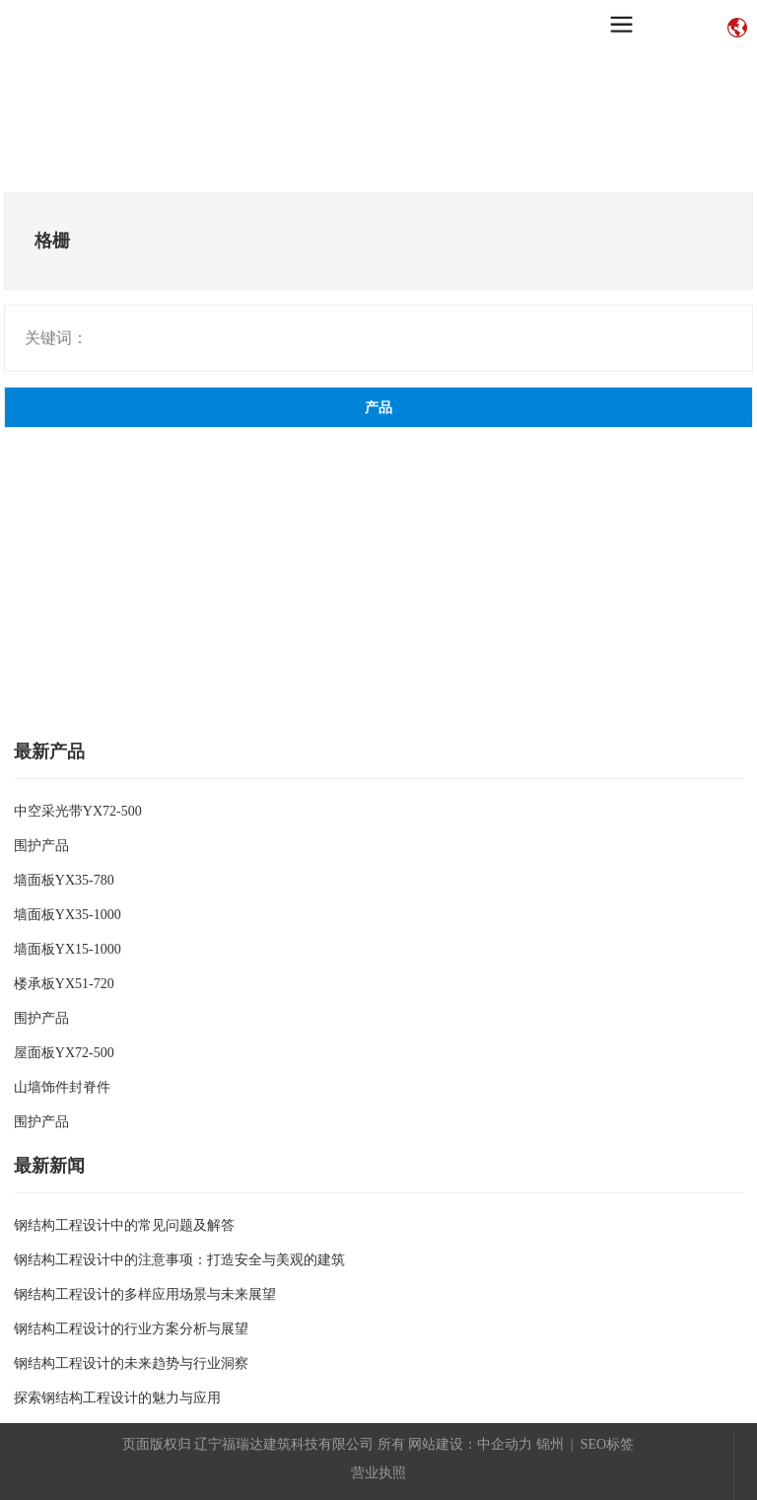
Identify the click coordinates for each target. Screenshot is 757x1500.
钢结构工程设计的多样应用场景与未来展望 (145, 1294)
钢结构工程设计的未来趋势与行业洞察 (131, 1363)
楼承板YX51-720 (64, 983)
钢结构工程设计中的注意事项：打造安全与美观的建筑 (179, 1259)
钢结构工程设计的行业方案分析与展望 (131, 1328)
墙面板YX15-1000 (67, 949)
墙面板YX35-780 (64, 880)
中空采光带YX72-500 (78, 811)
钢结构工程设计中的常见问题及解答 (124, 1225)
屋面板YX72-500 (64, 1052)
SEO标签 (607, 1444)
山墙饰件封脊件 (62, 1087)
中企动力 (504, 1444)
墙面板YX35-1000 (67, 914)
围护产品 (41, 845)
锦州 (550, 1444)
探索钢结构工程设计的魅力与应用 (117, 1398)
